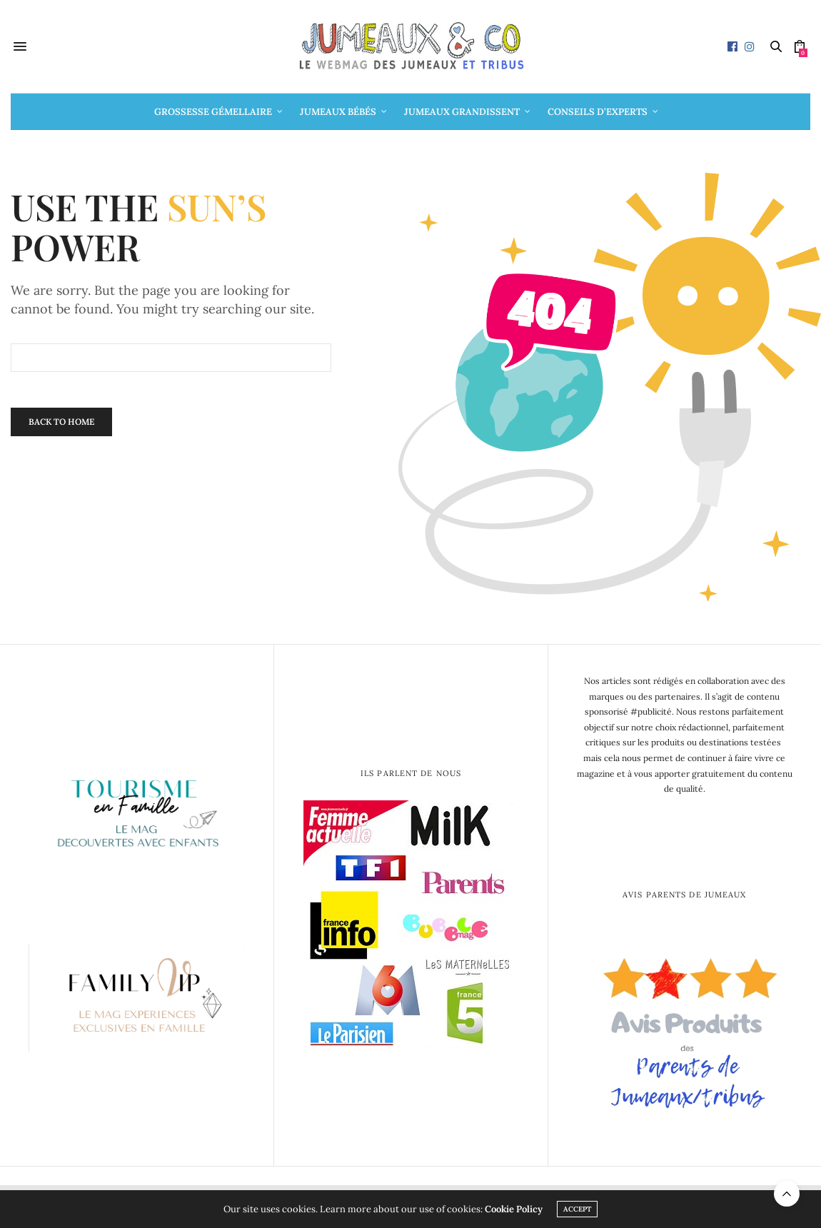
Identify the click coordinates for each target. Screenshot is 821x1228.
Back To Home (61, 421)
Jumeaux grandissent (462, 112)
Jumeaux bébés (338, 112)
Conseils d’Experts (598, 112)
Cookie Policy (514, 1209)
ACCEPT (577, 1209)
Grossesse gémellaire (213, 112)
